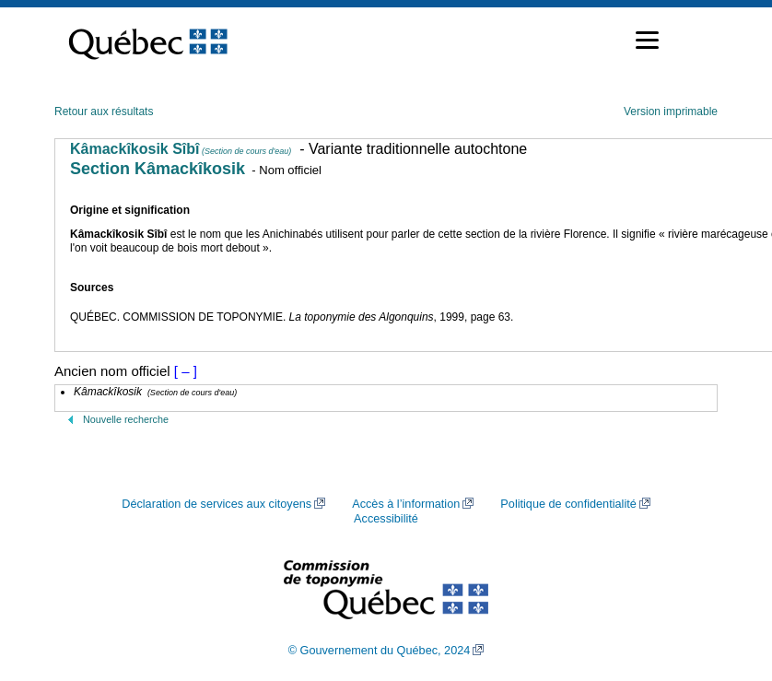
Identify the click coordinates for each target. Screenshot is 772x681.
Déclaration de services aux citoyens (216, 504)
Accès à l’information (406, 504)
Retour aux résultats (103, 111)
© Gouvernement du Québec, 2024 (379, 650)
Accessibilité (386, 518)
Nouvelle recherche (126, 419)
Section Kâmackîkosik (157, 168)
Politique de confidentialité (568, 504)
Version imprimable (671, 111)
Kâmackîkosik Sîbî (180, 149)
